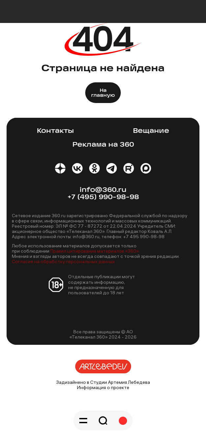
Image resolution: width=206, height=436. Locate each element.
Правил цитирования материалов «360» (94, 251)
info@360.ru (103, 190)
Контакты (55, 131)
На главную (103, 93)
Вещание (151, 131)
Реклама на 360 (103, 145)
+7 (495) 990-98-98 (103, 197)
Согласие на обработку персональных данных (63, 261)
